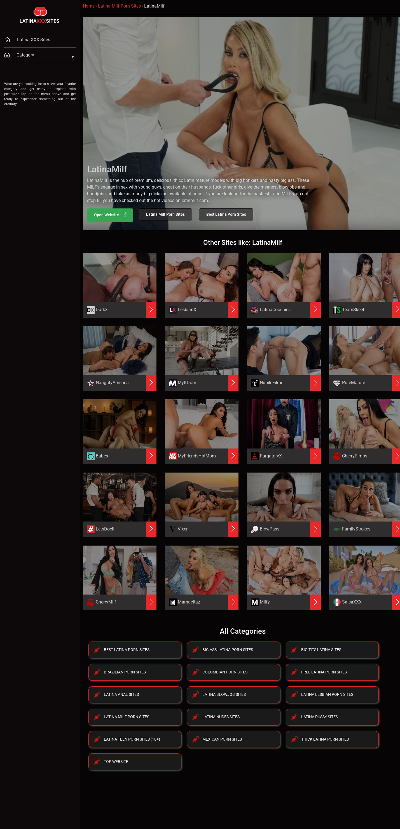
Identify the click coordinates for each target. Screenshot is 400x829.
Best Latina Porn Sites (226, 214)
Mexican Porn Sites (222, 739)
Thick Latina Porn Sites (325, 739)
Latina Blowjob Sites (224, 694)
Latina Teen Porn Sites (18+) (132, 739)
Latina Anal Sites (121, 694)
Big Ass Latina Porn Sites (227, 649)
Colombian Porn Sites (224, 672)
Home (89, 6)
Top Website (116, 761)
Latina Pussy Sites (319, 717)
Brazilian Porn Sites (125, 672)
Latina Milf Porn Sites (119, 6)
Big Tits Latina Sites (321, 649)
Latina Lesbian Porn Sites (327, 694)
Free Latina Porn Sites (324, 672)
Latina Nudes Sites (221, 717)
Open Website (110, 215)
